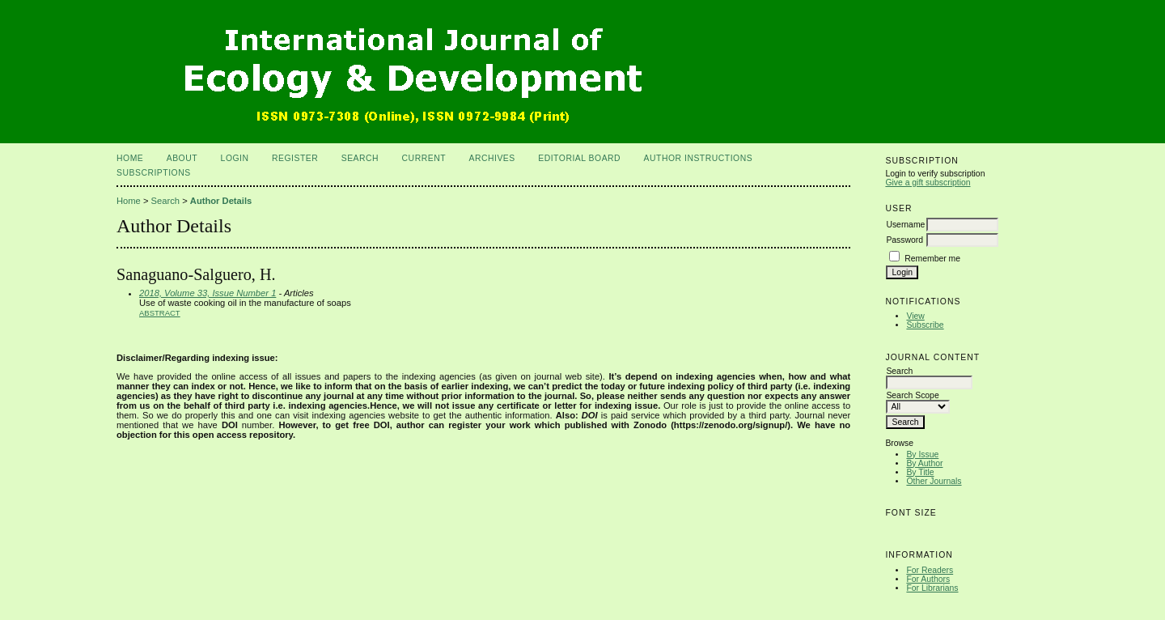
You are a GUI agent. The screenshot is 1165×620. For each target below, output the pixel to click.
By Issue (922, 454)
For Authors (928, 579)
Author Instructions (698, 158)
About (182, 158)
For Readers (929, 570)
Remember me (932, 258)
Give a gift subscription (927, 182)
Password (904, 240)
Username (905, 224)
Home (129, 158)
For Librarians (932, 588)
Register (295, 158)
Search (360, 158)
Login (235, 158)
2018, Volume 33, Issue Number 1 (207, 293)
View (915, 316)
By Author (924, 463)
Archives (491, 158)
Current (424, 158)
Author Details (221, 201)
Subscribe (924, 325)
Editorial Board (579, 158)
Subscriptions (153, 172)
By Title (920, 472)
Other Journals (933, 481)
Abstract (159, 312)
